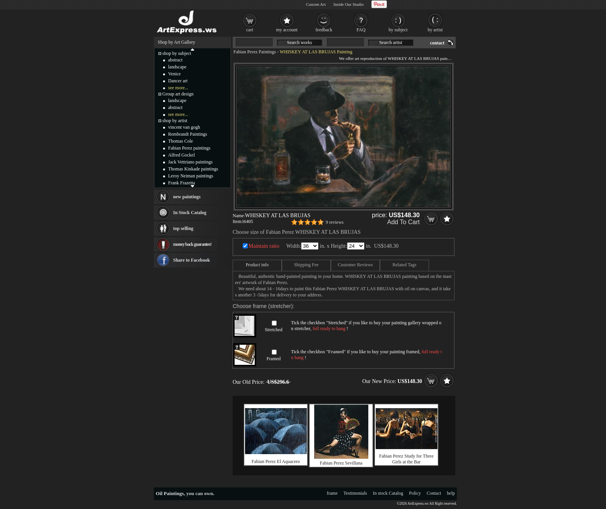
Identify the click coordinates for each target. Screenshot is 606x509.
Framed (274, 358)
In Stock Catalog (189, 212)
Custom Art (316, 4)
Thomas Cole (180, 141)
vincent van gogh (184, 127)
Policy (415, 493)
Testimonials (355, 493)
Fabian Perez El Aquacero (276, 461)
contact (437, 43)
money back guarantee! (192, 244)
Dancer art (177, 80)
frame (332, 493)
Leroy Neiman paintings (190, 176)
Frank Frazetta (181, 183)
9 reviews (335, 222)
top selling (183, 228)
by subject (398, 29)
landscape (177, 67)
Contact (434, 493)
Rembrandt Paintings (187, 134)
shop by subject (176, 53)
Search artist (390, 42)
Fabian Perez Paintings (254, 51)
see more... (178, 87)
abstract (175, 60)
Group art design (178, 94)
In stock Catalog (388, 493)
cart (249, 29)
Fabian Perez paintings (189, 148)
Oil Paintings (170, 493)
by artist (435, 29)
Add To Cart (403, 222)
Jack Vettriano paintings (190, 162)
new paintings (187, 196)
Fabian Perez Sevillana (341, 463)
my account (287, 29)
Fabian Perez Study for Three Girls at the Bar (406, 459)
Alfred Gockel (181, 155)
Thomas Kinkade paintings (193, 169)
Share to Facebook (191, 260)
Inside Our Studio (349, 4)
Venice (174, 74)
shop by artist (174, 120)
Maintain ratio (264, 246)
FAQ (360, 29)
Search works (299, 42)
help (451, 493)
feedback (323, 29)
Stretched (273, 329)
